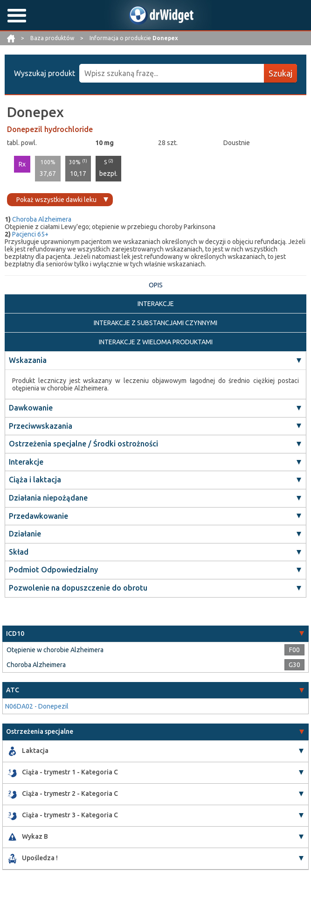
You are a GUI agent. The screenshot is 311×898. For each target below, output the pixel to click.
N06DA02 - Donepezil (37, 706)
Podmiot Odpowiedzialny (53, 569)
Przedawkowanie (38, 516)
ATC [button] (12, 690)
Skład (18, 552)
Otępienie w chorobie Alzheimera (55, 650)
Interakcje (26, 462)
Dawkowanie (31, 408)
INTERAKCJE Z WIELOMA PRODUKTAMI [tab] (156, 342)
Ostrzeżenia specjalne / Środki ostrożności (83, 443)
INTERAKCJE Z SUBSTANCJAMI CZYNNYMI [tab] (155, 323)
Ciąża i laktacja (35, 479)
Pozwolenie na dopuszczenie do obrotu (78, 588)
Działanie (25, 533)
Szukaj (280, 73)
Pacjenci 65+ (30, 234)
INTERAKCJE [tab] (156, 303)
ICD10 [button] (15, 633)
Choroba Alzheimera (41, 219)
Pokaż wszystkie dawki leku (56, 199)
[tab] (155, 634)
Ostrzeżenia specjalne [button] (39, 731)
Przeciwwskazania (40, 426)
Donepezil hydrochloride (50, 129)
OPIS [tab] (156, 285)
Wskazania (28, 360)
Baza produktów (53, 38)
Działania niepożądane (48, 498)
